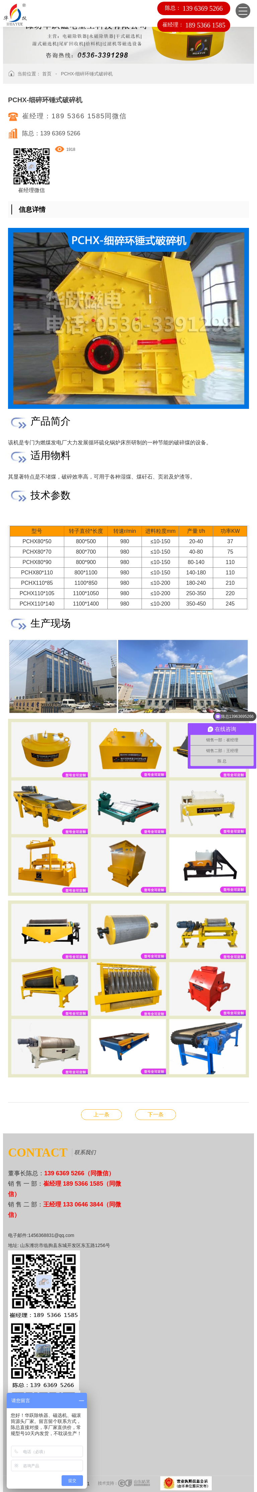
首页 (47, 73)
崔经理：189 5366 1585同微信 (74, 116)
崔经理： (194, 25)
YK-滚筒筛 (101, 1114)
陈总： (194, 8)
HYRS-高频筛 (156, 1114)
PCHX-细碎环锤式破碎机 (87, 73)
